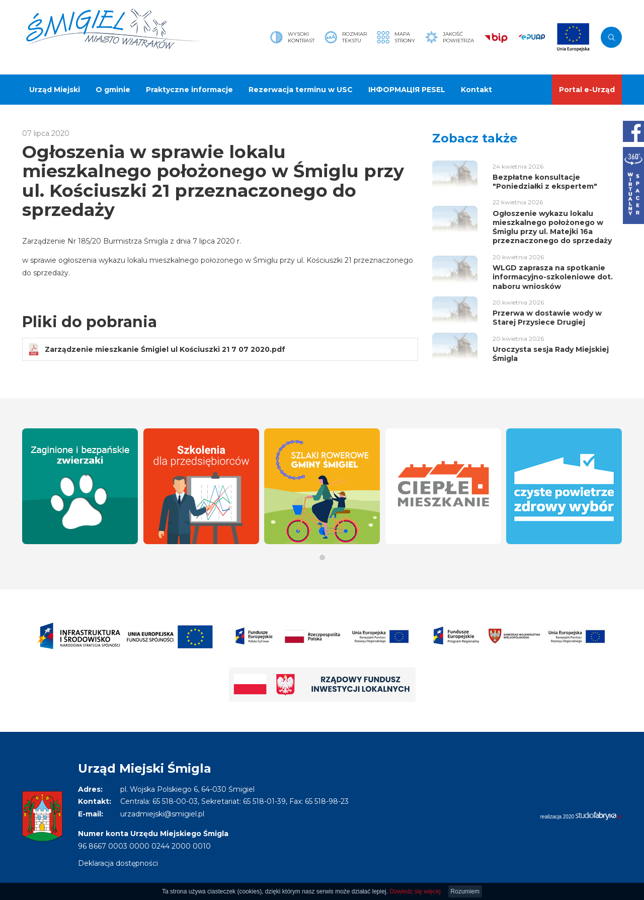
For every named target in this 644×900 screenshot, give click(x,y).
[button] (322, 557)
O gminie (113, 89)
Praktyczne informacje (189, 89)
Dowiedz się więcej (414, 891)
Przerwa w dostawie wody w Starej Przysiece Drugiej (547, 318)
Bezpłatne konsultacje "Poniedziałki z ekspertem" (545, 182)
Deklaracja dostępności (118, 863)
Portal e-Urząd (587, 89)
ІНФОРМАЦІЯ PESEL (406, 89)
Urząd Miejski (54, 89)
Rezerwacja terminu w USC (301, 89)
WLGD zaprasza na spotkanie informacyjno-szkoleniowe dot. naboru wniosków (553, 276)
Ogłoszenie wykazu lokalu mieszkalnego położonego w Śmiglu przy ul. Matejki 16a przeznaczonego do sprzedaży (552, 227)
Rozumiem (465, 891)
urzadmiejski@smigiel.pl (162, 813)
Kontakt (476, 89)
